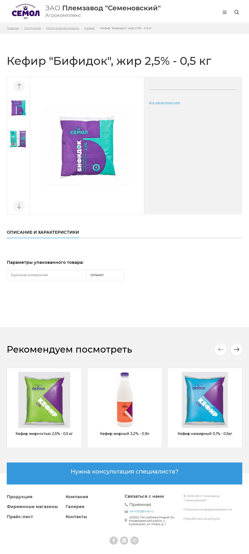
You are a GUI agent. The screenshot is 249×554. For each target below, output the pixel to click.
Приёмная (140, 504)
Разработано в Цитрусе (201, 518)
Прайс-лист (20, 516)
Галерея (75, 506)
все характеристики (164, 102)
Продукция (20, 496)
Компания (77, 496)
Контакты (76, 516)
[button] (236, 349)
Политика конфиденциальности (207, 509)
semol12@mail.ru (141, 511)
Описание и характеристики (43, 232)
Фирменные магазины (32, 506)
